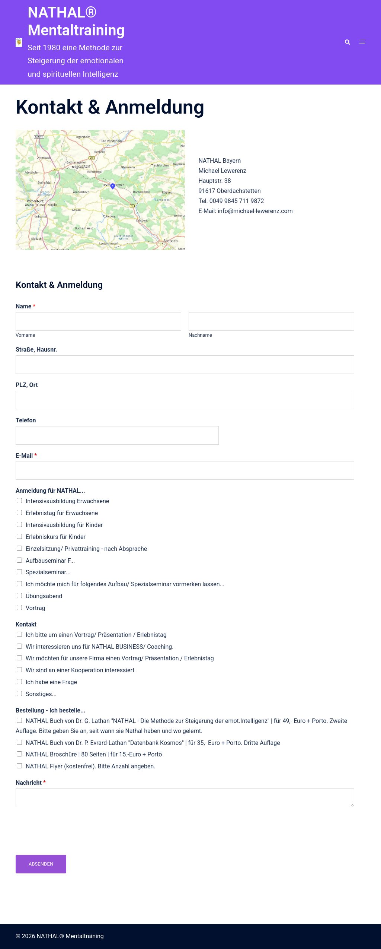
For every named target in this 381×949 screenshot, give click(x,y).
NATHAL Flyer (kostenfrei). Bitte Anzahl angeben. (91, 766)
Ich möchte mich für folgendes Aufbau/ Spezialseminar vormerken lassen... (125, 584)
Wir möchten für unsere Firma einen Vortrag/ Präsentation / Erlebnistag (120, 658)
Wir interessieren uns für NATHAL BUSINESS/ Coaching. (100, 646)
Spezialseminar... (48, 572)
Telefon (26, 420)
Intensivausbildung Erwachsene (67, 501)
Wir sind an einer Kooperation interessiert (80, 670)
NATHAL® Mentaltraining (76, 21)
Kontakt (26, 624)
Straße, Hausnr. (36, 349)
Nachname (200, 335)
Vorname (25, 335)
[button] (347, 42)
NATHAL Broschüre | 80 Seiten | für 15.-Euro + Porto (94, 754)
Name (25, 306)
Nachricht (31, 782)
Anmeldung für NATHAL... (50, 490)
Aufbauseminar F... (50, 560)
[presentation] (72, 842)
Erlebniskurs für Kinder (56, 536)
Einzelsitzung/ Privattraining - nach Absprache (86, 548)
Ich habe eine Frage (51, 682)
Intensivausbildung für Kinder (64, 525)
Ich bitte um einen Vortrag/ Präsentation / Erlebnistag (96, 634)
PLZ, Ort (27, 384)
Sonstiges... (41, 694)
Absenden (41, 864)
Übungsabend (44, 596)
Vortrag (35, 608)
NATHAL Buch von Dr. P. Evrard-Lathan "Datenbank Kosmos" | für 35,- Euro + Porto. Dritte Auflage (153, 742)
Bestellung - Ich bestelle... (51, 710)
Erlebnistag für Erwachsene (62, 513)
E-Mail (26, 455)
